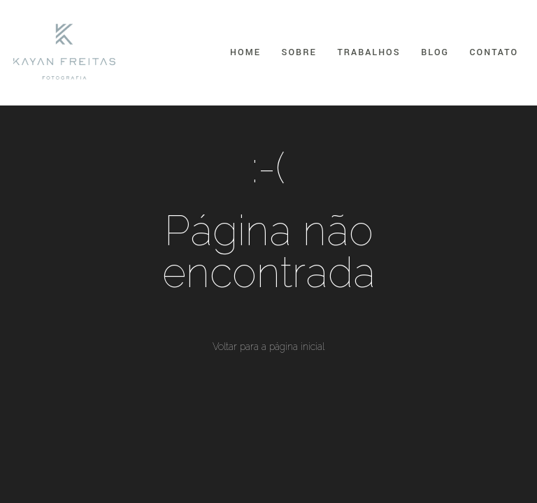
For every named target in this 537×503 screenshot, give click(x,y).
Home (245, 52)
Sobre (299, 52)
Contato (494, 52)
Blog (435, 52)
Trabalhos (368, 52)
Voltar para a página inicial (268, 346)
